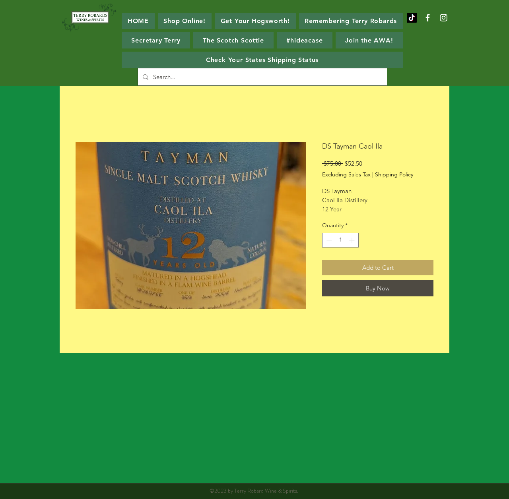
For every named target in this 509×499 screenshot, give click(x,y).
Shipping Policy (394, 174)
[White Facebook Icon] (428, 18)
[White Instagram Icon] (444, 18)
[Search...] (261, 76)
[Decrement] (328, 240)
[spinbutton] (340, 240)
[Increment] (352, 240)
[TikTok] (412, 18)
